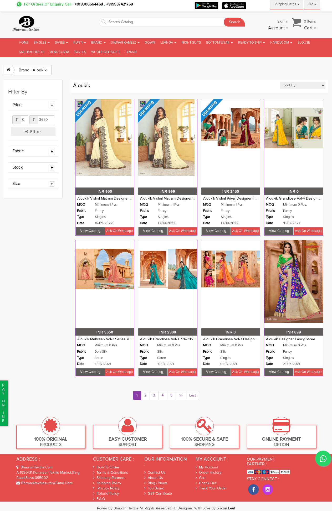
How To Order (106, 467)
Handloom (281, 42)
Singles (42, 42)
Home (23, 42)
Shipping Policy (107, 483)
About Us (153, 478)
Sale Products (31, 52)
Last (192, 395)
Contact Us (155, 472)
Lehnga (168, 42)
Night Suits (191, 42)
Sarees (80, 52)
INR (312, 4)
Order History (208, 472)
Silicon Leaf (226, 508)
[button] (278, 28)
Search (234, 22)
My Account (207, 467)
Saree (61, 42)
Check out (206, 483)
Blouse (304, 42)
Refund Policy (106, 494)
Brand (98, 42)
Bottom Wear (219, 42)
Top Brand (154, 488)
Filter (33, 132)
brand (131, 52)
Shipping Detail (286, 4)
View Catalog (90, 231)
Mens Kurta (59, 52)
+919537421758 (119, 4)
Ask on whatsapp (119, 231)
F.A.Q (99, 499)
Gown (150, 42)
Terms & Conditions (110, 472)
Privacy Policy (106, 488)
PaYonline (3, 403)
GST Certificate (158, 494)
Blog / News (155, 483)
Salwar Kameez (125, 42)
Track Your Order (211, 488)
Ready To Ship (251, 42)
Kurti (79, 42)
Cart (201, 478)
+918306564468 (89, 4)
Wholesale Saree (105, 52)
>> (181, 395)
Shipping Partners (109, 478)
